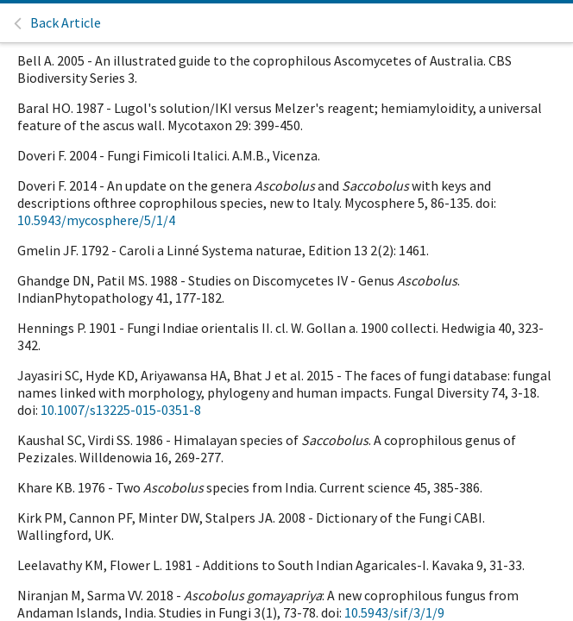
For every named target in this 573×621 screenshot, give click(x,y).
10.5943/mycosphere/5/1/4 (96, 220)
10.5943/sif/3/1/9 (394, 612)
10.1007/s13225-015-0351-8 (121, 409)
